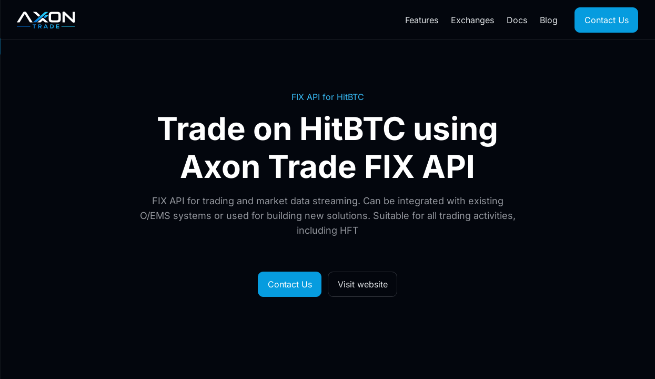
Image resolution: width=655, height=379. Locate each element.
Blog (549, 20)
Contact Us (607, 20)
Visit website (363, 284)
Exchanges (472, 20)
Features (421, 20)
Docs (517, 20)
